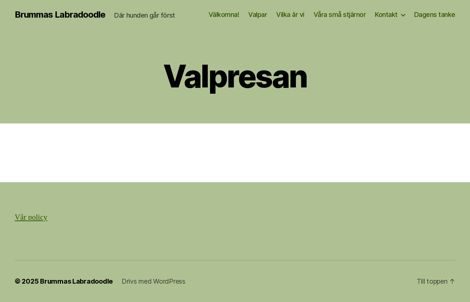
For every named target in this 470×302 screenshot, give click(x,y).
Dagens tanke (434, 14)
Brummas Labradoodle (60, 14)
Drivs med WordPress (153, 281)
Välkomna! (224, 14)
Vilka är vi (290, 14)
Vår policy (31, 217)
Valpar (257, 14)
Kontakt (386, 14)
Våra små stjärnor (340, 14)
